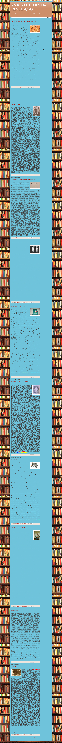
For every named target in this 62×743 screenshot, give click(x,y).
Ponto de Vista (14, 459)
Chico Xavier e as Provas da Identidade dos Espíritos (23, 179)
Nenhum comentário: (24, 87)
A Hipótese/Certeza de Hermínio (18, 527)
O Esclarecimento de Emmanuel (18, 306)
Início (44, 50)
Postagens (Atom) (16, 738)
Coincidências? (14, 610)
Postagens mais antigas (36, 737)
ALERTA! (13, 666)
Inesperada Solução (15, 104)
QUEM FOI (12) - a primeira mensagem (20, 381)
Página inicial (26, 737)
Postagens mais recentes (15, 737)
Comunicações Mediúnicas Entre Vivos (20, 242)
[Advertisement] (26, 95)
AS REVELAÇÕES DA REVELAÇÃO (28, 7)
